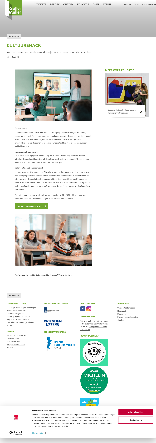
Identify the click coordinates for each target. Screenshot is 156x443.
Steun (102, 4)
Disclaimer (121, 314)
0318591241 (11, 347)
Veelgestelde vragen (126, 307)
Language (148, 4)
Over (91, 4)
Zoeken (122, 4)
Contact (132, 4)
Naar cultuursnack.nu (30, 206)
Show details (37, 438)
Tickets (37, 4)
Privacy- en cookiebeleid (127, 317)
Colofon (120, 320)
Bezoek (50, 4)
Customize (136, 425)
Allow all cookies (135, 417)
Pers (139, 4)
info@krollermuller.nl (16, 344)
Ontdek (63, 4)
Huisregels (122, 310)
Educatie (78, 4)
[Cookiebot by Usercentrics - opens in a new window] (15, 438)
